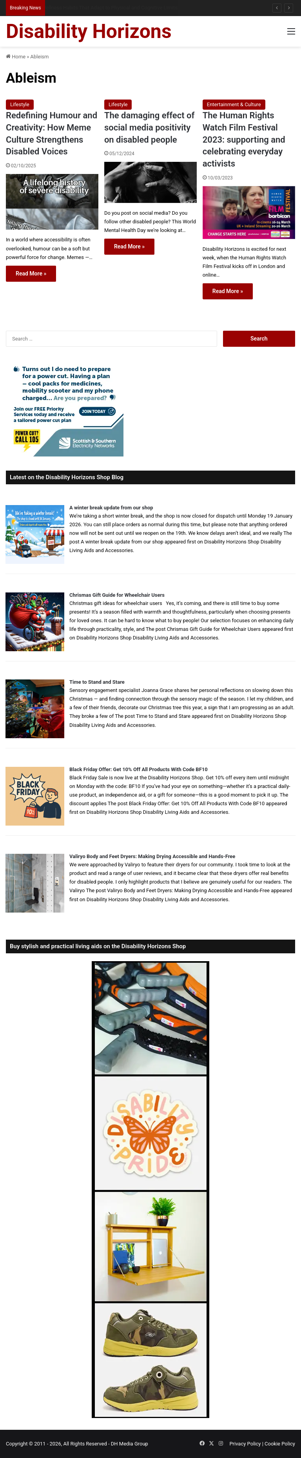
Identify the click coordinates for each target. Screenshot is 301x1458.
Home (15, 57)
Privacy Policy (245, 1444)
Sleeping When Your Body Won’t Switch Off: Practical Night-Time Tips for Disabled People (142, 8)
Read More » (31, 273)
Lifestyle (19, 104)
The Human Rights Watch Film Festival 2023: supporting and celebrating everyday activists (244, 139)
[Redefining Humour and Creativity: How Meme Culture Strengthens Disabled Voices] (52, 202)
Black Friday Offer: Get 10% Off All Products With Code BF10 (138, 769)
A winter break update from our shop (111, 508)
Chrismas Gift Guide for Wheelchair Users (117, 595)
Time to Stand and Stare (97, 682)
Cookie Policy (280, 1444)
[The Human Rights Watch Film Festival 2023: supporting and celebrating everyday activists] (249, 212)
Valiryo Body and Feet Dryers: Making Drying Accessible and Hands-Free (152, 856)
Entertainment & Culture (234, 104)
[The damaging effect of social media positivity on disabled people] (150, 182)
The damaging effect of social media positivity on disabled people (149, 127)
